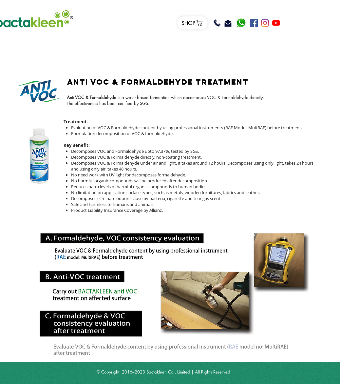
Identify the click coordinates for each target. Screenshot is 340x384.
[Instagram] (265, 23)
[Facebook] (254, 23)
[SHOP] (192, 23)
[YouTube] (276, 23)
